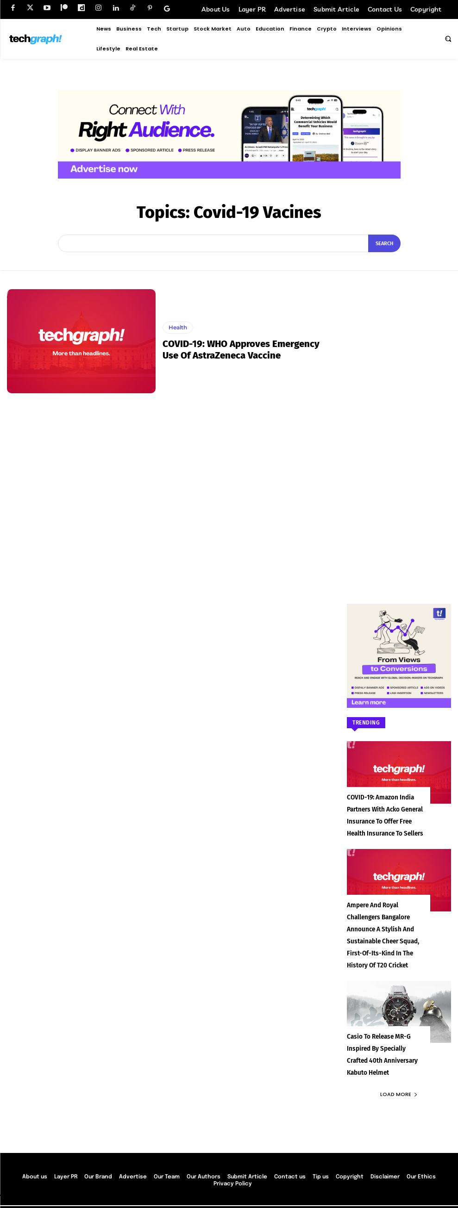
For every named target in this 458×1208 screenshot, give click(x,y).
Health (178, 327)
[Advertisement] (399, 428)
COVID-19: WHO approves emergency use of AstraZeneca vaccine (249, 350)
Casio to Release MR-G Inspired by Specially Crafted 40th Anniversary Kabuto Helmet (387, 1032)
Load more (399, 1064)
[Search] (384, 243)
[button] (447, 38)
